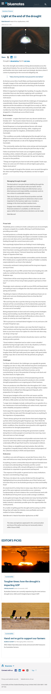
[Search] (40, 4)
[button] (3, 3)
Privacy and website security (10, 679)
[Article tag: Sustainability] (9, 577)
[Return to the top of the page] (34, 670)
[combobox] (40, 4)
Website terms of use (27, 679)
